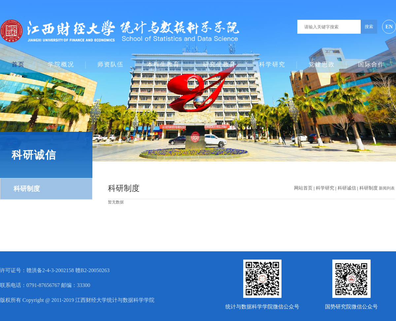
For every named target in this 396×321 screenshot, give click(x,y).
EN (389, 26)
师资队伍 (110, 61)
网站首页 (303, 188)
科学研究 (272, 61)
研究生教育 (219, 61)
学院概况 (61, 61)
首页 (18, 61)
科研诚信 (347, 188)
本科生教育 (163, 61)
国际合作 (371, 61)
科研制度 (27, 188)
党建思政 (322, 61)
